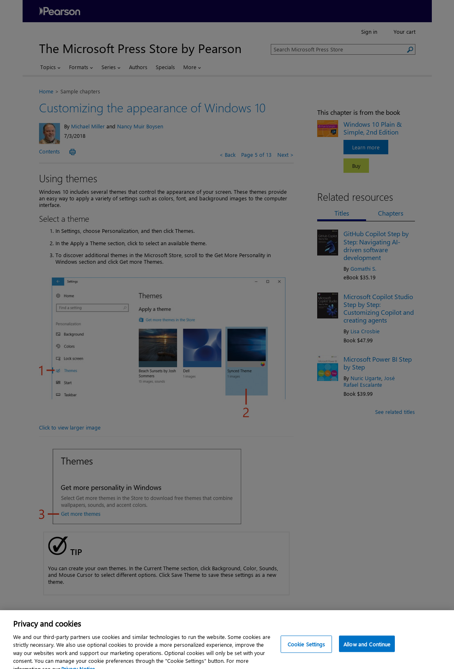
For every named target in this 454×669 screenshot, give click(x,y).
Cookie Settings (306, 651)
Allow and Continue (366, 651)
